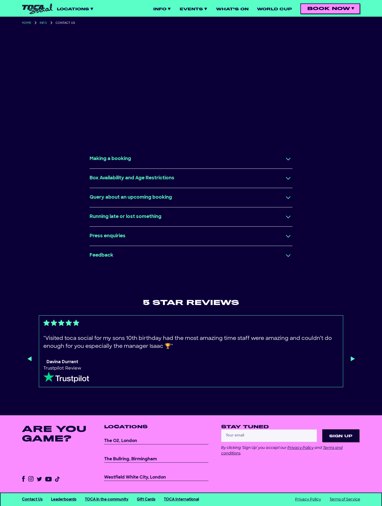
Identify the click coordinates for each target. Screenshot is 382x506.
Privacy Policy (300, 453)
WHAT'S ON (232, 9)
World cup (274, 9)
